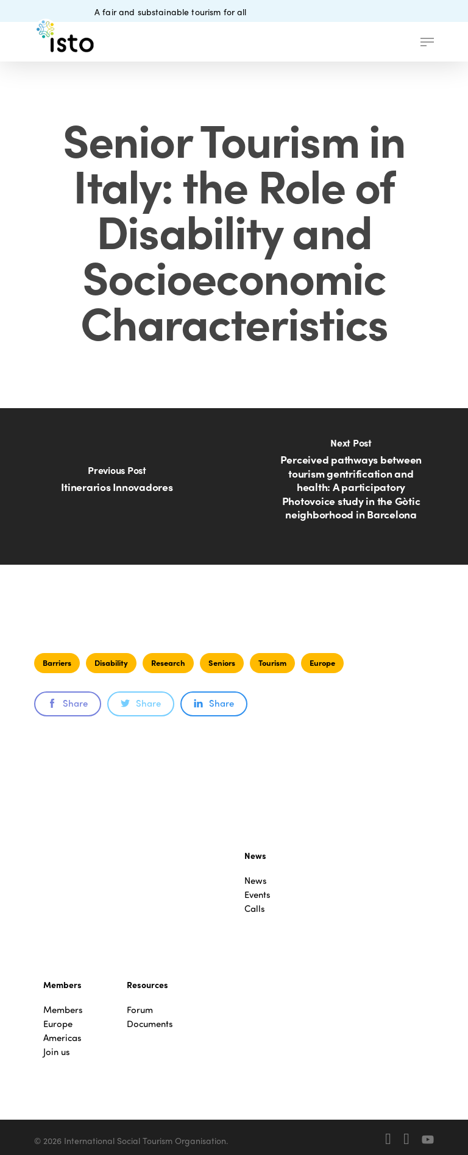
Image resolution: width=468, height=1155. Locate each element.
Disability (111, 662)
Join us (56, 1051)
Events (257, 894)
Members (63, 1009)
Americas (62, 1037)
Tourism (272, 662)
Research (168, 662)
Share (68, 703)
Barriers (57, 662)
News (255, 880)
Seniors (221, 662)
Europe (322, 662)
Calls (254, 908)
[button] (427, 42)
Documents (150, 1023)
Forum (140, 1009)
